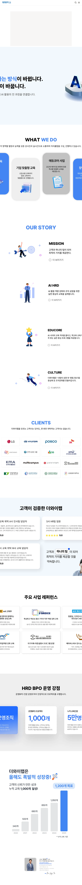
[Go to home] (6, 2)
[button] (75, 2)
